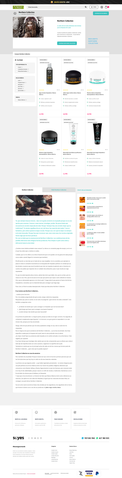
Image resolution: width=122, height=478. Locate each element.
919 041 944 (90, 438)
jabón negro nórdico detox (53, 387)
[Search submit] (86, 7)
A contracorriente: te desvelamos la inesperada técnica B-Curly (95, 207)
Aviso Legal (47, 473)
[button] (94, 7)
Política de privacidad (64, 473)
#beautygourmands (19, 446)
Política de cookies (48, 474)
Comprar (61, 43)
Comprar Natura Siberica (101, 13)
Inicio (20, 14)
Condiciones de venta (55, 473)
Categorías (53, 446)
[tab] (27, 189)
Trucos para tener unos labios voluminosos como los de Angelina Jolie (96, 242)
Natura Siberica (43, 59)
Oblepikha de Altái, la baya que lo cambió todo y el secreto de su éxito (96, 198)
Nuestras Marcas (73, 446)
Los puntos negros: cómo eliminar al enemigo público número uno (95, 216)
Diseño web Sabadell (31, 473)
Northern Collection (26, 12)
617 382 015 (104, 438)
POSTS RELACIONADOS (85, 190)
